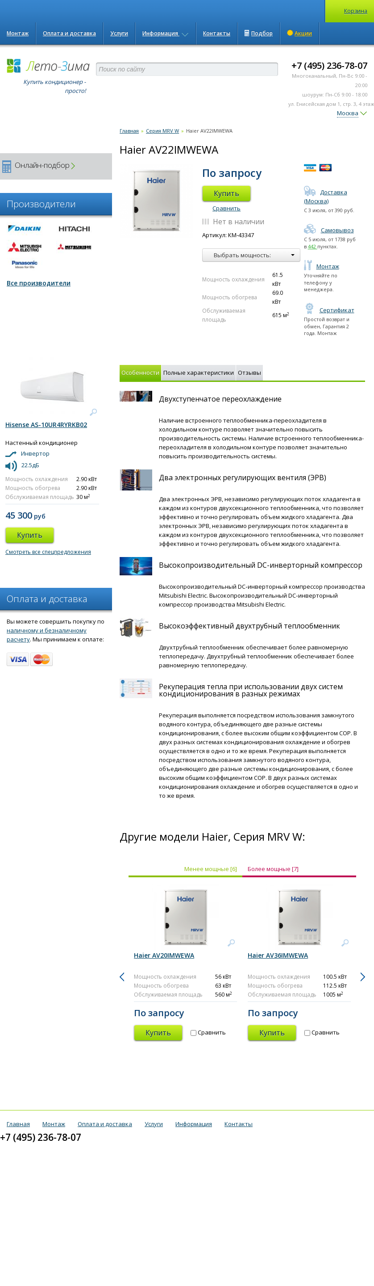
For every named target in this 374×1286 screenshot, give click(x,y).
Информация (165, 33)
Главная (129, 130)
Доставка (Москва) (325, 196)
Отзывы (249, 373)
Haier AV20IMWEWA (164, 955)
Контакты (216, 33)
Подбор (259, 33)
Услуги (119, 33)
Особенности (140, 373)
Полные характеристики (198, 373)
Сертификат (329, 310)
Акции (299, 33)
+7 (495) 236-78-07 (329, 65)
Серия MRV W (162, 130)
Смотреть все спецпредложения (48, 552)
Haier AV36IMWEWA (278, 955)
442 (312, 246)
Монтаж (18, 33)
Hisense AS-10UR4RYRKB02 (46, 424)
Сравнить (226, 208)
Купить (226, 193)
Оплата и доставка (69, 33)
